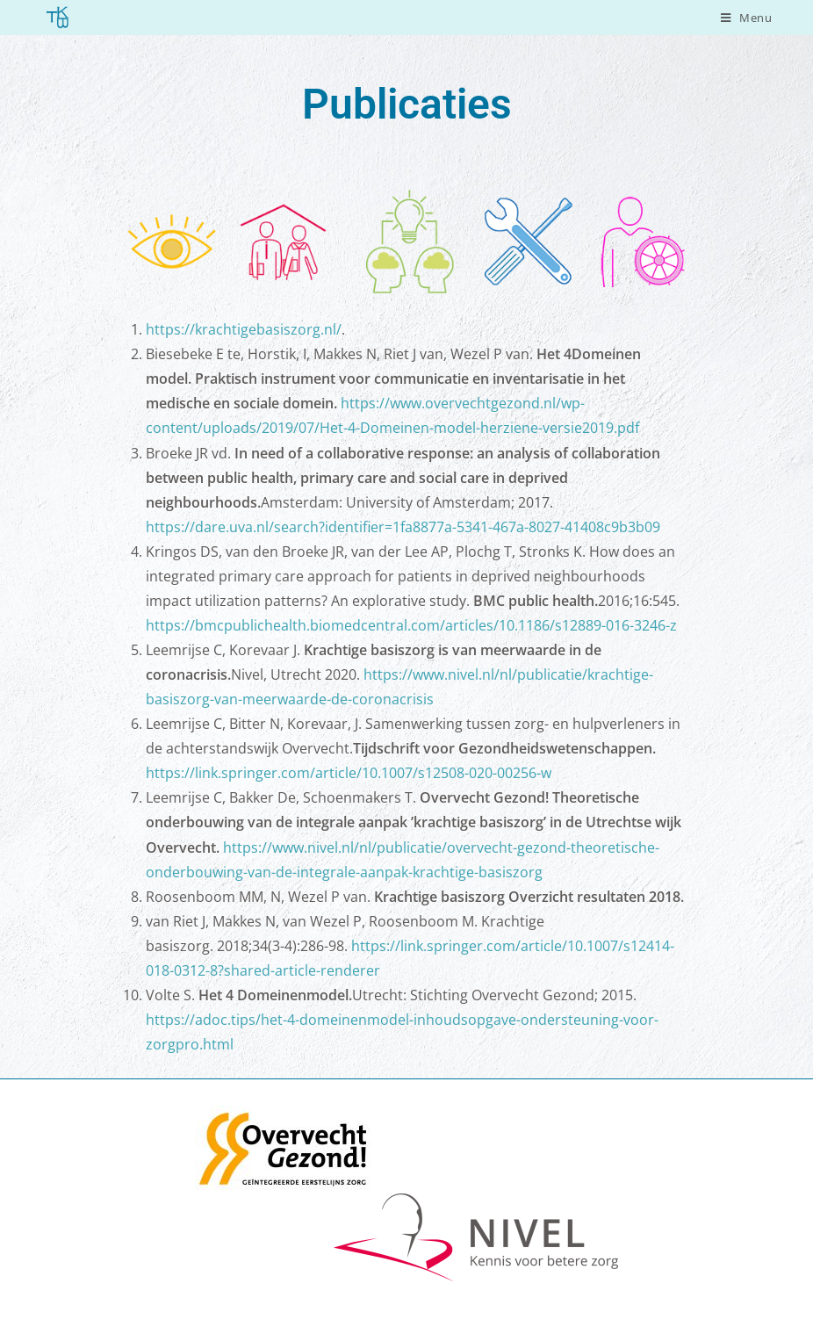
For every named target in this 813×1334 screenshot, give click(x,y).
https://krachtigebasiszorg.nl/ (244, 329)
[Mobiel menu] (747, 17)
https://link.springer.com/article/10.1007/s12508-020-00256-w (348, 772)
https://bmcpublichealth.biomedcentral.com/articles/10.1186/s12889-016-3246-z (411, 625)
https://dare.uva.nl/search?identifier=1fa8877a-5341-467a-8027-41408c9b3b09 (403, 527)
